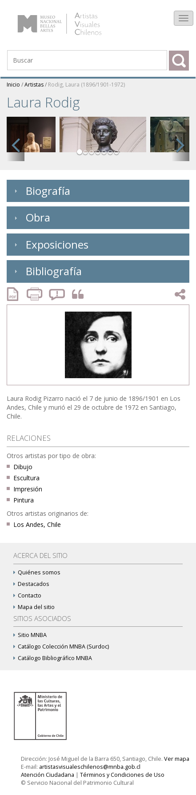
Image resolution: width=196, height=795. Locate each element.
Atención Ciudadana (47, 775)
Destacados (31, 584)
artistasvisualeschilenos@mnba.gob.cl (89, 767)
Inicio (13, 84)
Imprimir (35, 294)
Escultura (26, 478)
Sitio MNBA (30, 635)
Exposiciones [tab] (50, 244)
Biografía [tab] (41, 190)
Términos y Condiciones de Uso (122, 775)
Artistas (34, 84)
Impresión (27, 489)
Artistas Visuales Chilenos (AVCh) (70, 20)
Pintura (23, 500)
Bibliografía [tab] (47, 271)
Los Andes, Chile (37, 524)
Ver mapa (176, 759)
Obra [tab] (31, 217)
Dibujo (22, 467)
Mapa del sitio (34, 607)
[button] (15, 143)
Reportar (57, 294)
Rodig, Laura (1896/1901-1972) (86, 84)
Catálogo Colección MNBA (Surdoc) (61, 646)
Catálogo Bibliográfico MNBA (52, 658)
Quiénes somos (36, 572)
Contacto (27, 595)
